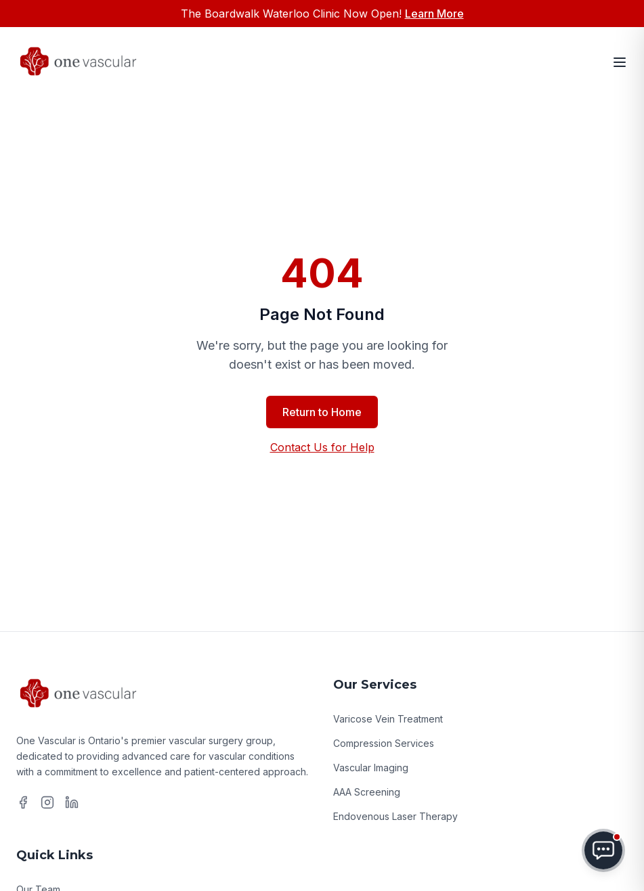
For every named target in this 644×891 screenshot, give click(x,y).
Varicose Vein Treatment (388, 719)
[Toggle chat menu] (603, 850)
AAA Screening (366, 792)
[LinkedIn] (72, 802)
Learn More (434, 13)
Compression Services (383, 743)
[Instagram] (47, 802)
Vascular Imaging (370, 767)
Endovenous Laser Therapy (395, 816)
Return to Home (322, 412)
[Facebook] (23, 802)
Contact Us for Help (322, 447)
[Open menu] (619, 62)
